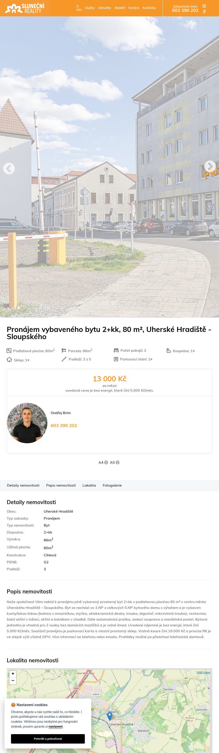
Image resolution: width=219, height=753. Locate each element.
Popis (61, 485)
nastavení (56, 727)
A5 (114, 463)
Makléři (120, 8)
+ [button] (12, 674)
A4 (104, 463)
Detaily (23, 485)
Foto (112, 485)
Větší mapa (203, 672)
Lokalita (89, 485)
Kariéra (134, 8)
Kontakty (149, 8)
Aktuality (104, 8)
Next (210, 167)
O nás (79, 8)
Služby (90, 8)
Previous (9, 169)
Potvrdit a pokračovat (48, 738)
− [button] (12, 681)
